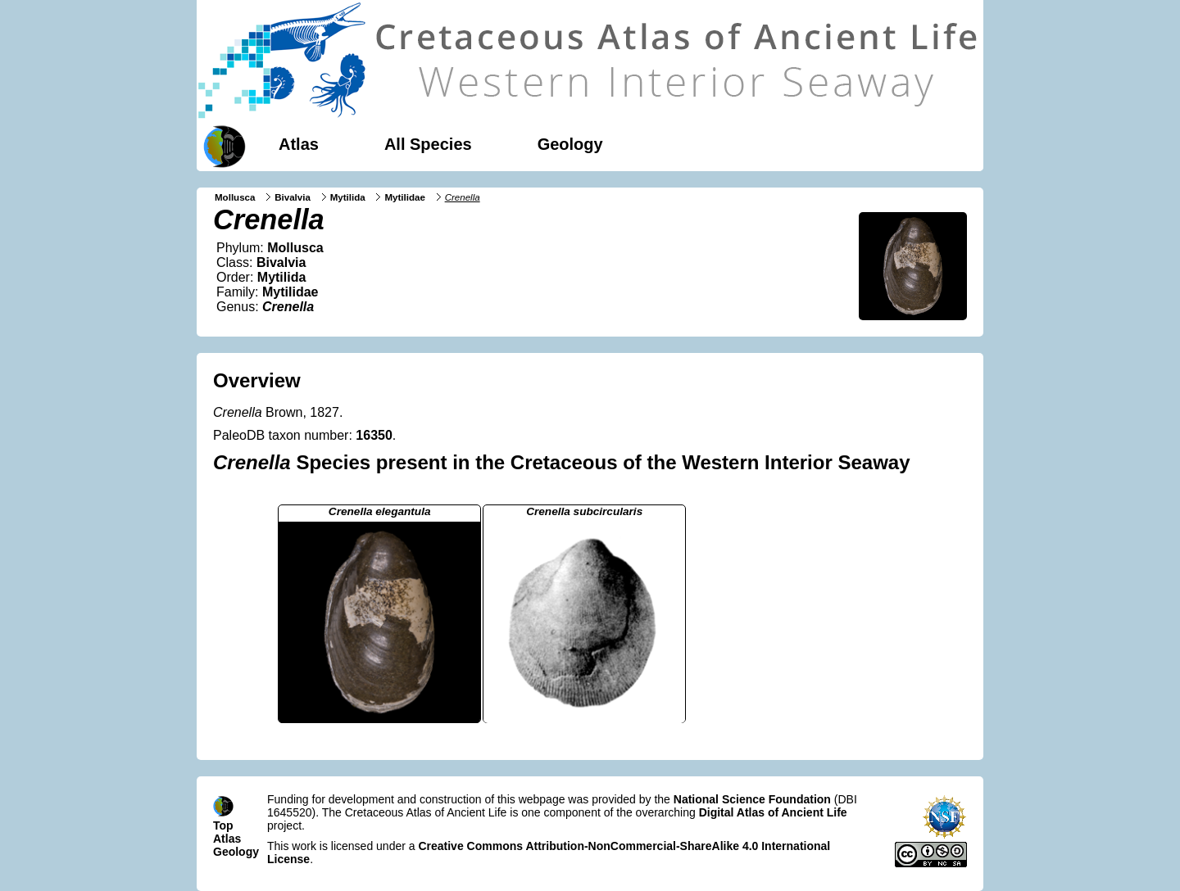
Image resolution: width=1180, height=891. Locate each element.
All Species (428, 144)
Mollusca (235, 197)
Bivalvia (293, 197)
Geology (570, 144)
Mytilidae (404, 197)
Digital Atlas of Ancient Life (773, 812)
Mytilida (347, 197)
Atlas (299, 144)
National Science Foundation (752, 799)
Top (223, 825)
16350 (374, 435)
